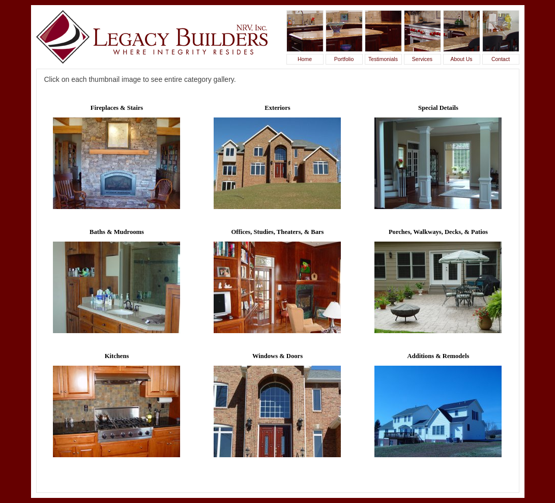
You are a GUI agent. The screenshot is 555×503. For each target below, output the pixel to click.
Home (305, 59)
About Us (461, 59)
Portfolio (344, 59)
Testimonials (383, 59)
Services (422, 59)
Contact (500, 59)
